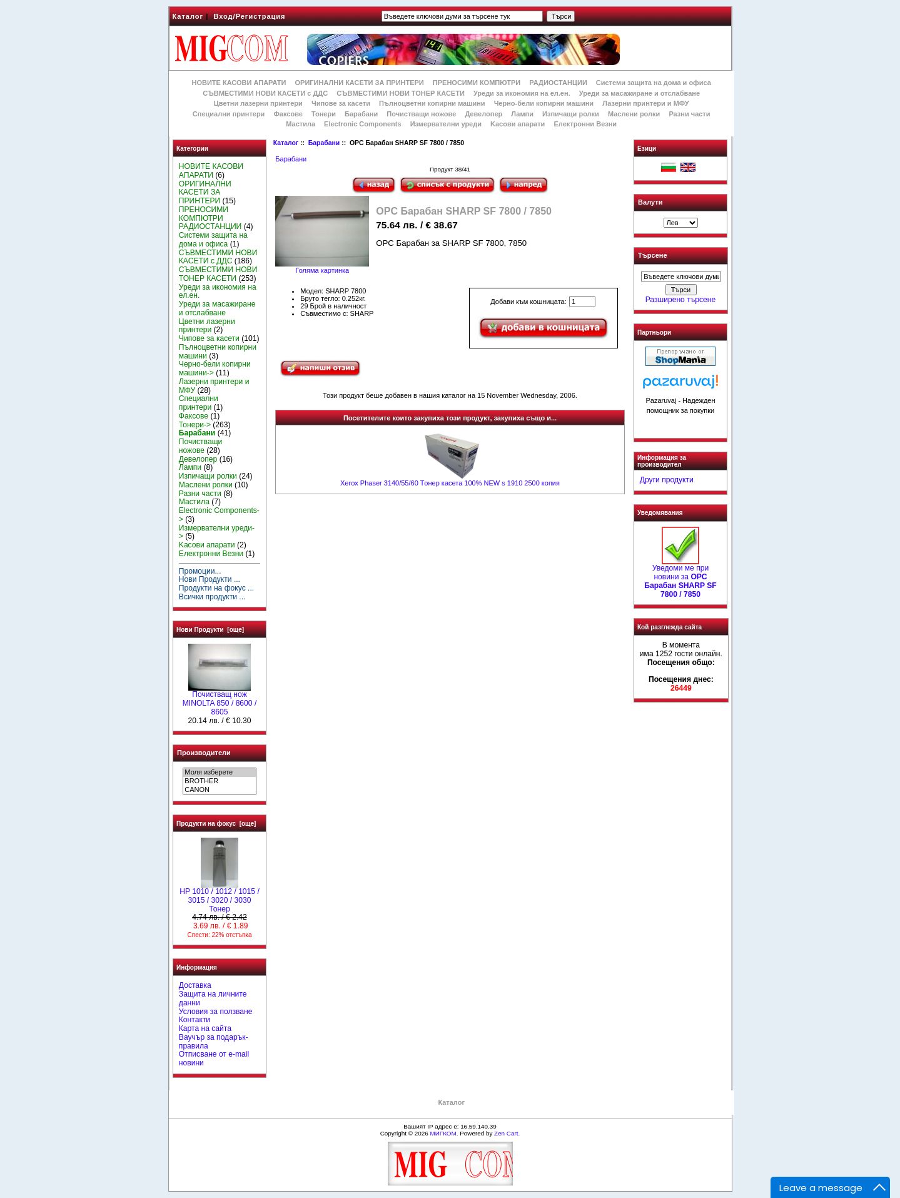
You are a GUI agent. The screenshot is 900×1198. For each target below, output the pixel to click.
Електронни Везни (585, 124)
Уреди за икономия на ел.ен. (521, 93)
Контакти (194, 1019)
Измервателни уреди (446, 124)
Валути (650, 202)
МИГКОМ (443, 1133)
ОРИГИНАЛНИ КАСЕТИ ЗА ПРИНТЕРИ (359, 82)
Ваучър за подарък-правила (213, 1041)
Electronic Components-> (219, 515)
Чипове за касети (340, 103)
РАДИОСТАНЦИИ (558, 82)
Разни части (689, 114)
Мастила (300, 124)
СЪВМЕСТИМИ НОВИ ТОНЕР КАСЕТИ (400, 93)
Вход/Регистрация (249, 16)
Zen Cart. (507, 1133)
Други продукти (667, 479)
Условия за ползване (216, 1011)
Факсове (287, 114)
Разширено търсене (680, 299)
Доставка (195, 985)
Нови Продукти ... (209, 579)
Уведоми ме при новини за (680, 577)
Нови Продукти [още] (210, 629)
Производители (204, 752)
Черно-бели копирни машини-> (215, 368)
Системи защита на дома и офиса (653, 82)
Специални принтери (229, 114)
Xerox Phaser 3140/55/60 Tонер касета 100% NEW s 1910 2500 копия (450, 483)
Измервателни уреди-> (217, 532)
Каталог (188, 16)
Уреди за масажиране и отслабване (639, 93)
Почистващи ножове (421, 114)
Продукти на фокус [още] (216, 823)
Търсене (652, 256)
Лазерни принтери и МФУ (645, 103)
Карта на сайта (205, 1028)
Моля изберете (219, 772)
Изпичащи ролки (570, 114)
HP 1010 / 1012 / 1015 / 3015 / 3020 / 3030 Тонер (219, 897)
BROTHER (219, 781)
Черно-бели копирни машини (544, 103)
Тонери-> (195, 424)
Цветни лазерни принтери (258, 103)
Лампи (522, 114)
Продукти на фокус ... (216, 588)
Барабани (324, 143)
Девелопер (483, 114)
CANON (219, 790)
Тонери (323, 114)
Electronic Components (362, 124)
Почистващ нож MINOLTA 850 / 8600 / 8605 (220, 700)
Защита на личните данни (213, 998)
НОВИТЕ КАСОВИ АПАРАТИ (238, 82)
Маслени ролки (634, 114)
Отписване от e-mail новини (214, 1058)
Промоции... (200, 571)
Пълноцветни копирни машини (432, 103)
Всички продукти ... (212, 596)
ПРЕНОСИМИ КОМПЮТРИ (476, 82)
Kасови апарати (517, 124)
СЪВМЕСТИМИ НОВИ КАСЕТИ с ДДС (265, 93)
